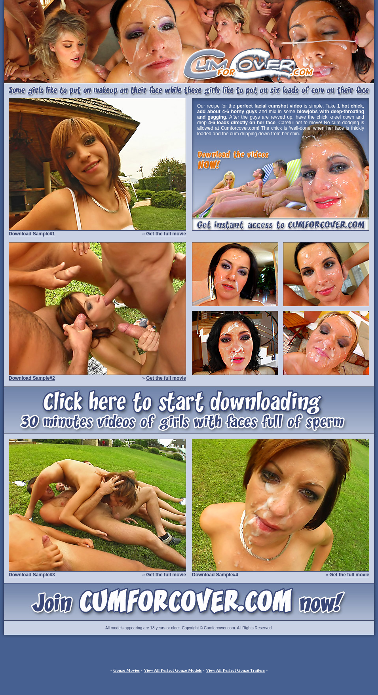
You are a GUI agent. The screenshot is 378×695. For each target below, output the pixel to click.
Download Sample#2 (32, 378)
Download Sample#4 (215, 575)
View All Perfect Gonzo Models (172, 670)
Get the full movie (166, 234)
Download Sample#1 (32, 234)
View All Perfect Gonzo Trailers (235, 670)
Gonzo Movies (126, 670)
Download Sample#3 (32, 575)
